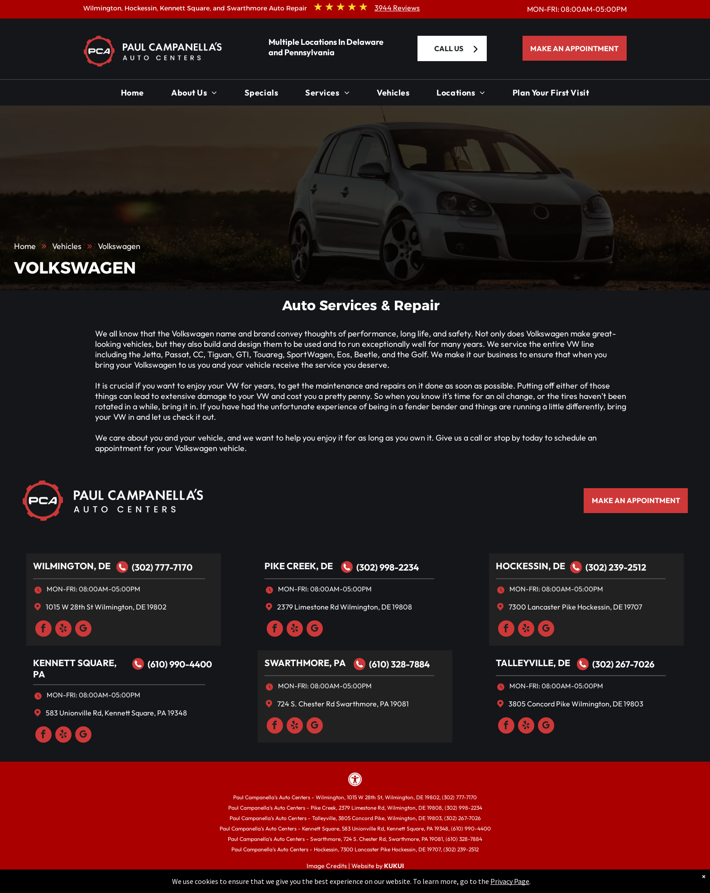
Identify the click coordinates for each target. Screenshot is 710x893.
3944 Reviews (397, 7)
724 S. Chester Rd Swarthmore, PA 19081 (343, 703)
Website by (367, 866)
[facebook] (43, 629)
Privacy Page (509, 881)
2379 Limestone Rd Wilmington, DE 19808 (344, 606)
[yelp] (63, 629)
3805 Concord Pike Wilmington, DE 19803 (576, 703)
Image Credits (327, 866)
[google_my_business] (83, 629)
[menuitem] (132, 94)
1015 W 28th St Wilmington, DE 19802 (106, 606)
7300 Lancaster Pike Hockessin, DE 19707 (575, 606)
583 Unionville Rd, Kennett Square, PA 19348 (116, 712)
